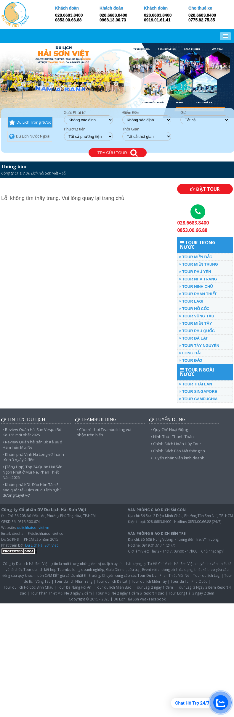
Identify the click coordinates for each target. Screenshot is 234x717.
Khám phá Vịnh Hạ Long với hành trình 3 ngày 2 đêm (33, 457)
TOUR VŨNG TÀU (196, 316)
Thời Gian (131, 129)
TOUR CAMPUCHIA (198, 399)
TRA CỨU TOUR (117, 153)
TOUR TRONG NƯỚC (197, 245)
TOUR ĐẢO (190, 360)
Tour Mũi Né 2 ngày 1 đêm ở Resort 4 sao (130, 593)
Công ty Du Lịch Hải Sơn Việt (26, 563)
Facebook (157, 599)
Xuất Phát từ (75, 112)
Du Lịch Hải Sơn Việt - (130, 599)
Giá (183, 112)
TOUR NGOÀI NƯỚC (197, 372)
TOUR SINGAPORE (198, 391)
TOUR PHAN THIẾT (198, 294)
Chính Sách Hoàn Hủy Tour (176, 443)
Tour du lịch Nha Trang (73, 581)
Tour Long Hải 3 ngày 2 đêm (191, 593)
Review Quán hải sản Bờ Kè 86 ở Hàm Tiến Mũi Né (32, 444)
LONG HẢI (190, 353)
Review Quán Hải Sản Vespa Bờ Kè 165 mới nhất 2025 (32, 432)
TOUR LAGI (191, 301)
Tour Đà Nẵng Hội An (74, 587)
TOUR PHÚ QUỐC (197, 331)
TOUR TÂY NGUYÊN (199, 345)
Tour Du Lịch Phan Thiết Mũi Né (163, 575)
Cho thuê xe (200, 8)
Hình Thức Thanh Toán (172, 436)
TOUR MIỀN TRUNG (198, 264)
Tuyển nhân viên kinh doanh (177, 458)
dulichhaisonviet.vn (33, 527)
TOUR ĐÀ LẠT (193, 338)
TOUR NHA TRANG (198, 279)
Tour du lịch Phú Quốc (189, 581)
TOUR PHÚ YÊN (195, 271)
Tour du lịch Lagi (206, 575)
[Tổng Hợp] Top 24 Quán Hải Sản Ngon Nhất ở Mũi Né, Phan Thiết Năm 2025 (32, 472)
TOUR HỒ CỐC (194, 308)
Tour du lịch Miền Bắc (113, 587)
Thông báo (13, 166)
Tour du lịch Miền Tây (149, 581)
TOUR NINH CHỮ (196, 286)
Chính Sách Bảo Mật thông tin (178, 450)
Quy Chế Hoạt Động (169, 429)
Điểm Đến (130, 112)
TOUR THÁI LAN (195, 384)
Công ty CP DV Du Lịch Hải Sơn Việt (29, 173)
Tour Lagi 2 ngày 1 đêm (154, 587)
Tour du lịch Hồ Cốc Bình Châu (28, 587)
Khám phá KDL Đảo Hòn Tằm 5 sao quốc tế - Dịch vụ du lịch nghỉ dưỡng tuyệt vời (31, 490)
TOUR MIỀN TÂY (195, 323)
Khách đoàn (67, 8)
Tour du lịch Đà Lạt (111, 581)
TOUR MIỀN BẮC (195, 257)
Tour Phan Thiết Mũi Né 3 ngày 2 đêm (61, 593)
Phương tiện (75, 129)
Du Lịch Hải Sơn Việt (41, 545)
